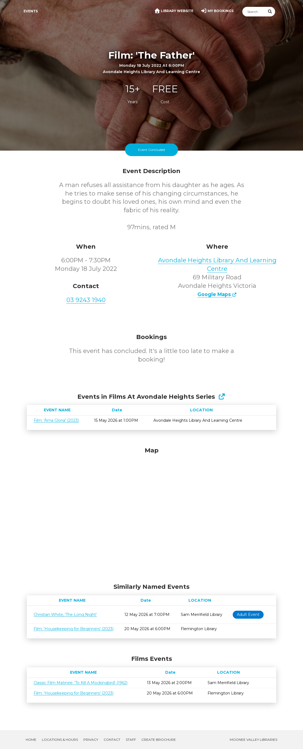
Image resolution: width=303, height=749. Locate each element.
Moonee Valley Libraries (253, 739)
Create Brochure (158, 739)
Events (31, 11)
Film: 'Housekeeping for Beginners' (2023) (73, 628)
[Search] (253, 11)
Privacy (90, 739)
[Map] (151, 514)
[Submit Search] (270, 11)
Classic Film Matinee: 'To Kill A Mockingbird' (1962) (80, 682)
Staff (131, 739)
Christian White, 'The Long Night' (65, 614)
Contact (112, 739)
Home (31, 739)
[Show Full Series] (221, 396)
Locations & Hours (60, 739)
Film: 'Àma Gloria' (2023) (56, 420)
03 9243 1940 (86, 300)
